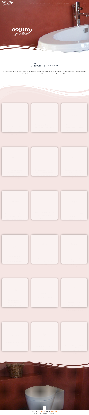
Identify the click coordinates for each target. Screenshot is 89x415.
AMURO (43, 411)
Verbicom (54, 411)
